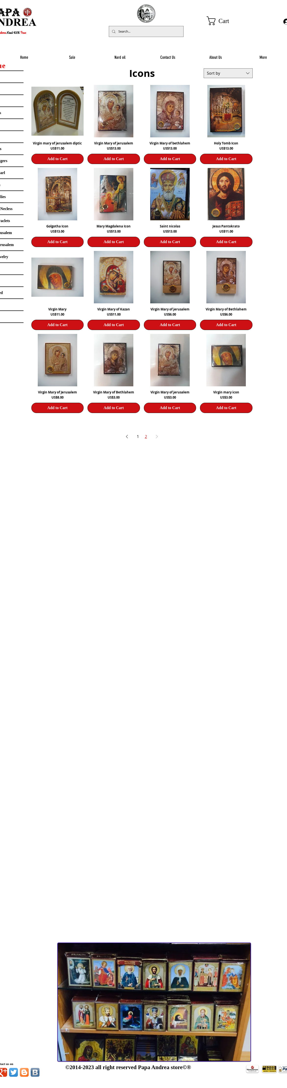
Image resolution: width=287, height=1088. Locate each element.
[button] (223, 20)
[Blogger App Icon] (24, 1072)
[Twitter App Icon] (13, 1072)
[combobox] (228, 73)
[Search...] (145, 31)
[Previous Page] (127, 436)
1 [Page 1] (138, 436)
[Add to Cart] (57, 159)
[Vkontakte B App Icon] (35, 1072)
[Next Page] (157, 436)
